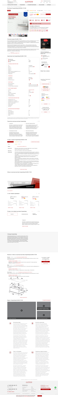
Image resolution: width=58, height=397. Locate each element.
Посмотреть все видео (46, 300)
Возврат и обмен (24, 391)
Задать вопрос (45, 261)
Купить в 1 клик (43, 14)
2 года (44, 20)
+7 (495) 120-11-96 (46, 109)
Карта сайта (42, 393)
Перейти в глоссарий (25, 226)
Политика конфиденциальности (26, 393)
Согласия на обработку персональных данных (29, 396)
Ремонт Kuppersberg (25, 390)
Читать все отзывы (46, 89)
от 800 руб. (32, 20)
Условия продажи (33, 393)
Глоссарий (32, 388)
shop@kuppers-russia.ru (45, 385)
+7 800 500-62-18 (12, 389)
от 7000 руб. (38, 20)
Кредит (23, 388)
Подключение (24, 387)
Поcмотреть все (45, 263)
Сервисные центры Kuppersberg (26, 389)
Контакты (32, 390)
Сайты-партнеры (33, 391)
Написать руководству (45, 389)
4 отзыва (35, 10)
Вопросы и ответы (33, 389)
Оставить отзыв (45, 87)
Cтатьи (32, 387)
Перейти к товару (10, 207)
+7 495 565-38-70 (12, 385)
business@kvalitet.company (45, 387)
